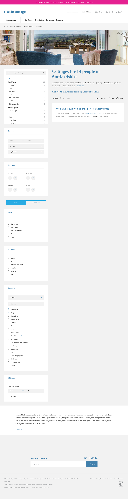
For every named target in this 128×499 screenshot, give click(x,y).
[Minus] (10, 178)
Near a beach (13, 227)
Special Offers (36, 203)
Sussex (27, 114)
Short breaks (28, 20)
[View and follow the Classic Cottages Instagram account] (85, 459)
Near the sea (13, 224)
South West (26, 82)
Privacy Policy (100, 478)
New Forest (27, 123)
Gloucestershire (27, 104)
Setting (12, 313)
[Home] (5, 26)
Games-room (13, 349)
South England (26, 107)
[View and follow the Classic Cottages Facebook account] (89, 459)
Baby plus (12, 396)
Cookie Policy (108, 478)
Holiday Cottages (22, 478)
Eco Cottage (13, 346)
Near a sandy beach (15, 230)
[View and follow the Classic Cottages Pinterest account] (96, 459)
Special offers (39, 20)
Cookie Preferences (119, 478)
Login (119, 12)
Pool (10, 261)
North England (60, 478)
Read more (80, 86)
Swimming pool (14, 362)
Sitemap (92, 478)
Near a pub (12, 234)
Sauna (11, 352)
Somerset (27, 91)
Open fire (12, 268)
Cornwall (27, 85)
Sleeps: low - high (101, 98)
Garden (11, 258)
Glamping (12, 322)
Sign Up (99, 12)
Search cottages (11, 20)
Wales (45, 478)
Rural (11, 237)
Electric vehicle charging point (18, 342)
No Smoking (13, 339)
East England (68, 478)
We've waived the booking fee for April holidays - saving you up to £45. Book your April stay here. (63, 2)
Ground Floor (13, 316)
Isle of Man (7, 481)
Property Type (14, 309)
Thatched (12, 329)
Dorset (27, 94)
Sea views (12, 221)
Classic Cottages (9, 478)
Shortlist (109, 12)
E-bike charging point (15, 355)
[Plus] (15, 178)
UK (26, 78)
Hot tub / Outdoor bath (15, 264)
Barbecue (12, 271)
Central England (51, 478)
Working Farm (13, 332)
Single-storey (13, 359)
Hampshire (27, 120)
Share (121, 98)
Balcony (11, 365)
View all (16, 203)
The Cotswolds (27, 97)
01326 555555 (85, 12)
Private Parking (13, 319)
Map (113, 98)
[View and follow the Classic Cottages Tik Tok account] (92, 459)
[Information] (21, 335)
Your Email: (36, 464)
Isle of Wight (27, 110)
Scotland (74, 478)
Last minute (50, 20)
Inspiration (59, 20)
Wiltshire (27, 101)
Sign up (93, 464)
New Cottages (15, 336)
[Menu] (118, 20)
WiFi (10, 274)
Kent (27, 117)
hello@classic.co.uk (93, 114)
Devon (27, 88)
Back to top (19, 429)
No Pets (11, 326)
